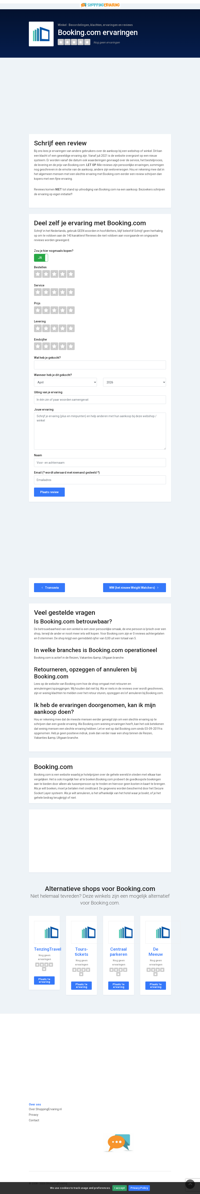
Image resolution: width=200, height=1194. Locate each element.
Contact (34, 1120)
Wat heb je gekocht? (47, 357)
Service (39, 285)
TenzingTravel (47, 949)
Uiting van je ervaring (48, 392)
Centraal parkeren (118, 952)
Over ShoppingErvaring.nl (45, 1109)
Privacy (33, 1114)
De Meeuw (155, 952)
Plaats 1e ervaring (44, 980)
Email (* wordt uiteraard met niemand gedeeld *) (67, 472)
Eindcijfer (40, 339)
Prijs (37, 303)
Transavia (49, 587)
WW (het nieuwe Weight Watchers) (134, 587)
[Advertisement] (100, 93)
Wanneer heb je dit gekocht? (53, 375)
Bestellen (40, 267)
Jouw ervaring (44, 409)
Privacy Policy (139, 1187)
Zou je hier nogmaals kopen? (53, 250)
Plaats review (49, 492)
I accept (119, 1187)
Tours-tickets (81, 952)
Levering (40, 321)
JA (40, 258)
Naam (38, 455)
